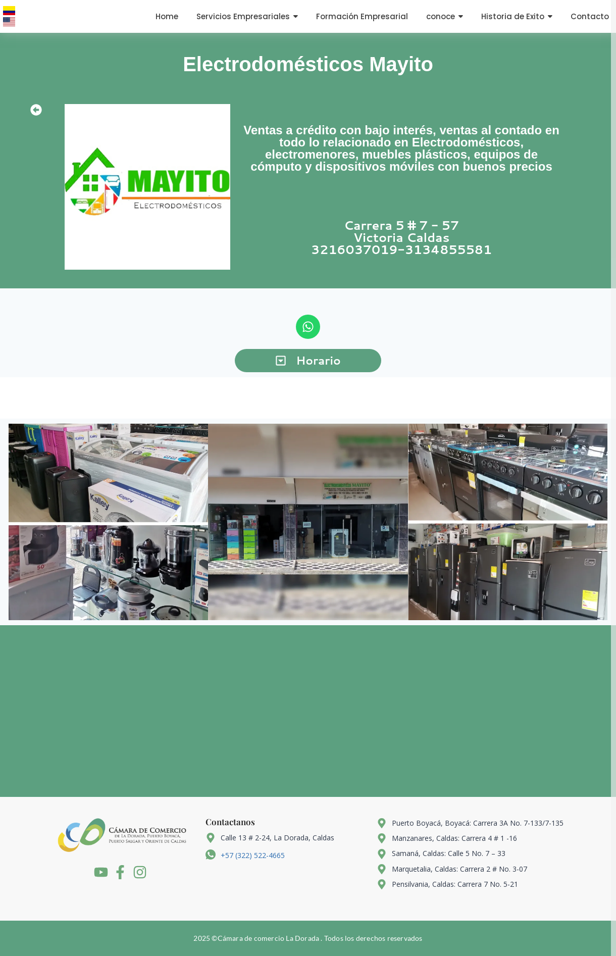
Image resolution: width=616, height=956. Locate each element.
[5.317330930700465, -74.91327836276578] (308, 711)
